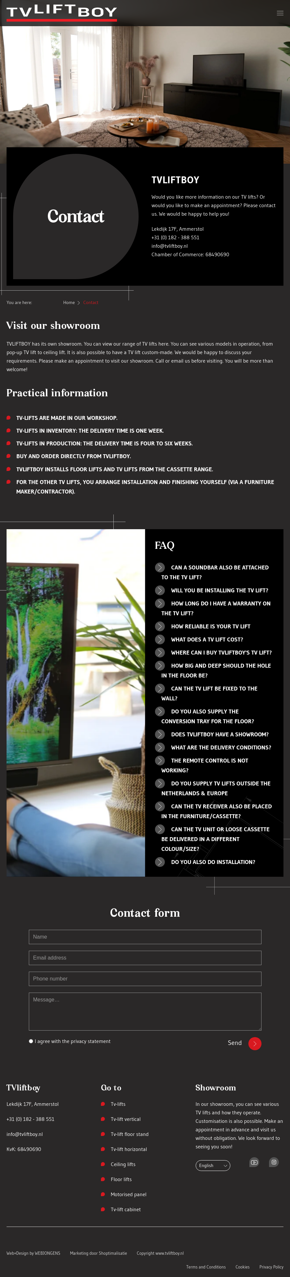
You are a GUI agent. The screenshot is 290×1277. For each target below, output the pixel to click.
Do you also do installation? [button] (213, 862)
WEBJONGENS (47, 1253)
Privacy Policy (271, 1266)
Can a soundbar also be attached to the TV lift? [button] (215, 572)
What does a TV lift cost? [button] (207, 639)
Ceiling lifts (123, 1164)
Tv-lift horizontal (129, 1149)
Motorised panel (128, 1194)
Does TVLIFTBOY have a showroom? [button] (220, 734)
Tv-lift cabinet (126, 1209)
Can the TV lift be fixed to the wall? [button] (210, 693)
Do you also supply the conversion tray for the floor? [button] (208, 716)
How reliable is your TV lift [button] (211, 626)
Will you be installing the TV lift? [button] (220, 590)
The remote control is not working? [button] (205, 765)
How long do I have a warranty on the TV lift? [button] (216, 608)
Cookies (243, 1266)
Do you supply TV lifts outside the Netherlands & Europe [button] (216, 788)
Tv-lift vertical (126, 1119)
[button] (280, 13)
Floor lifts (121, 1179)
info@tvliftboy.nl (170, 246)
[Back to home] (62, 13)
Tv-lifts (118, 1104)
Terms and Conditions (206, 1266)
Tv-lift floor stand (129, 1134)
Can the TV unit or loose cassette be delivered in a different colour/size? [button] (216, 839)
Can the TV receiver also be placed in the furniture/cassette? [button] (217, 811)
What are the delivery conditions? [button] (221, 747)
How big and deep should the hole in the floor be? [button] (216, 670)
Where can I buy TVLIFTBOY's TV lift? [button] (221, 652)
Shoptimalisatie (113, 1253)
